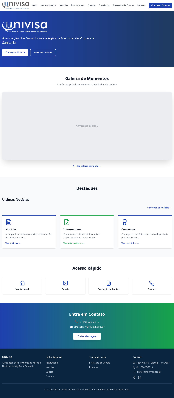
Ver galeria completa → (87, 165)
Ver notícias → (13, 243)
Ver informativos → (73, 243)
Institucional (48, 5)
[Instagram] (139, 377)
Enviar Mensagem (86, 336)
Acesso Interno (160, 5)
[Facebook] (134, 377)
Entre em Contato (43, 52)
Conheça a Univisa (15, 52)
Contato (141, 5)
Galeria (91, 5)
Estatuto (93, 367)
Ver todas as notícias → (159, 207)
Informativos (78, 5)
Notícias (64, 5)
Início (34, 5)
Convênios (104, 5)
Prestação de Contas (123, 5)
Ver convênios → (130, 243)
